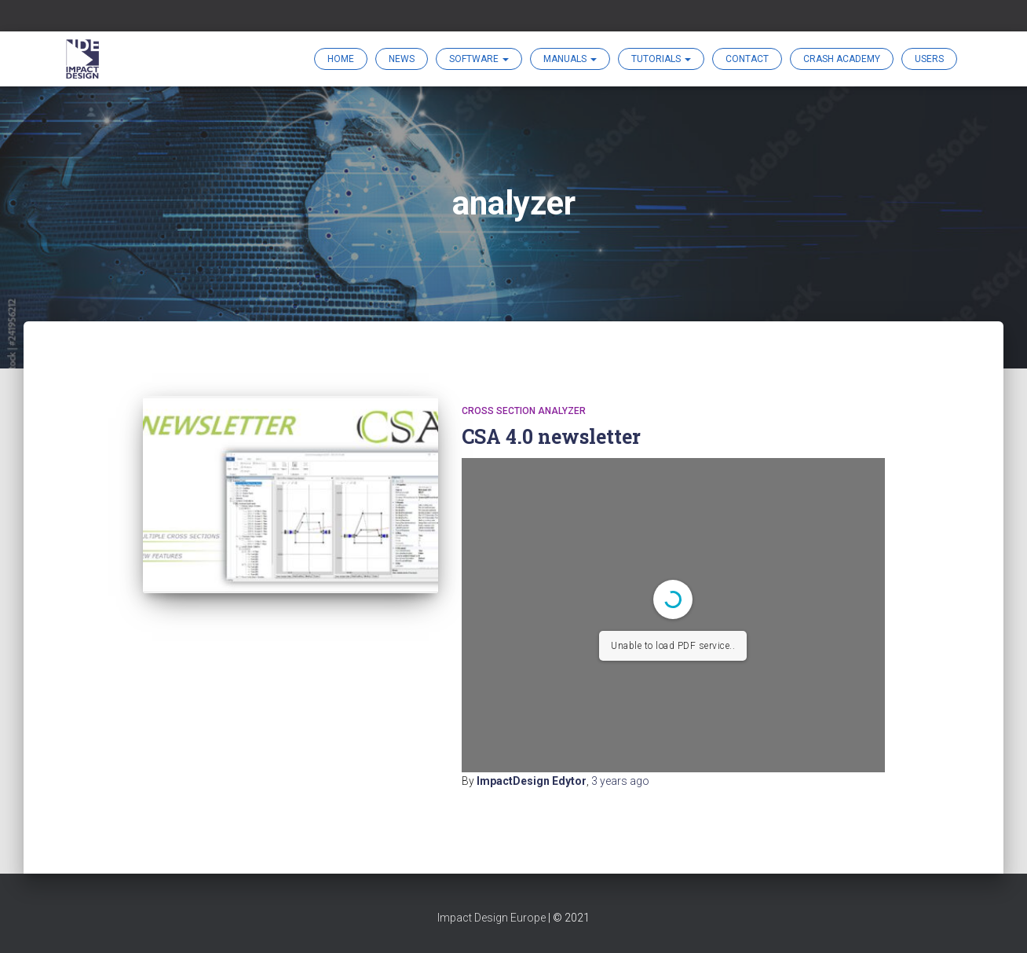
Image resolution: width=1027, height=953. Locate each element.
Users (929, 58)
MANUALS (570, 58)
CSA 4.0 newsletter (551, 436)
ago (620, 781)
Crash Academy (841, 58)
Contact (747, 58)
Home (340, 58)
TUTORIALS (661, 58)
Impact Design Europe (491, 917)
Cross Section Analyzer (524, 410)
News (402, 58)
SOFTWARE (479, 58)
